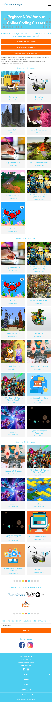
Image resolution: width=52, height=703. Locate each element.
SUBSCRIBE (26, 631)
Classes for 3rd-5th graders (26, 48)
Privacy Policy (32, 696)
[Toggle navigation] (49, 4)
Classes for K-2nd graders (26, 43)
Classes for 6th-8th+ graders (26, 54)
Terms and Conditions (22, 696)
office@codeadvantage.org (26, 663)
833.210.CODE (26, 661)
